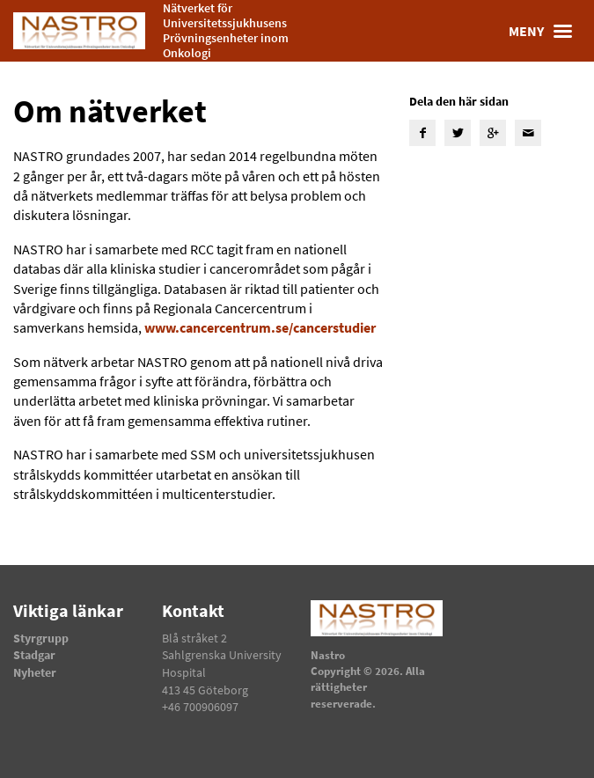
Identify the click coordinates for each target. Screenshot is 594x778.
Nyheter (34, 672)
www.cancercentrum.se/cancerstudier (260, 327)
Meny (545, 31)
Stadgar (34, 655)
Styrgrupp (41, 638)
